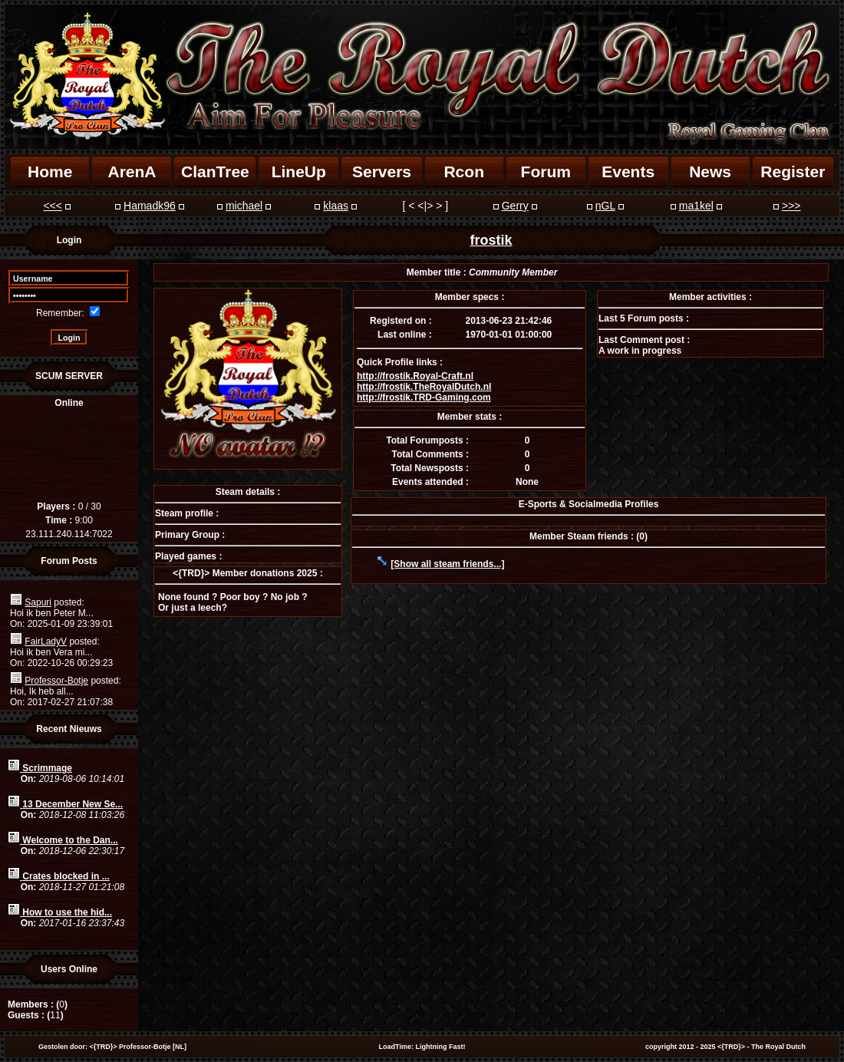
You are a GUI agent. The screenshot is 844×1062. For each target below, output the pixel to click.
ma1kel (696, 206)
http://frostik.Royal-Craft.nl (415, 376)
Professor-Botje (56, 680)
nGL (605, 206)
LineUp (299, 171)
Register (792, 171)
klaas (335, 206)
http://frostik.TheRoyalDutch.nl (424, 386)
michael (244, 206)
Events (628, 171)
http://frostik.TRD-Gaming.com (424, 397)
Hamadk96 (150, 206)
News (710, 171)
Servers (381, 171)
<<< (52, 206)
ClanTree (215, 171)
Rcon (463, 171)
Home (50, 171)
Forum (546, 171)
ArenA (131, 171)
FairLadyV (46, 641)
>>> (791, 206)
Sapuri (38, 602)
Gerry (515, 206)
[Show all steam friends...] (447, 564)
